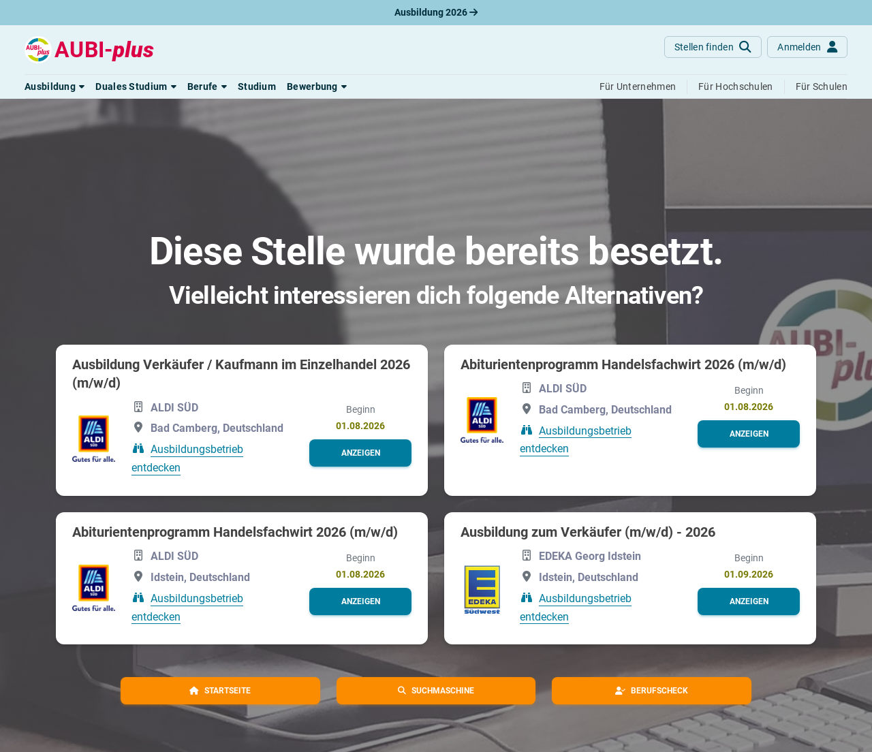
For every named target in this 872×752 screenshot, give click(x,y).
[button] (54, 86)
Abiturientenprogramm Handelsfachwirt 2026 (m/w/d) (623, 364)
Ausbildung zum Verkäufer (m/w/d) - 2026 (588, 532)
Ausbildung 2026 (436, 12)
